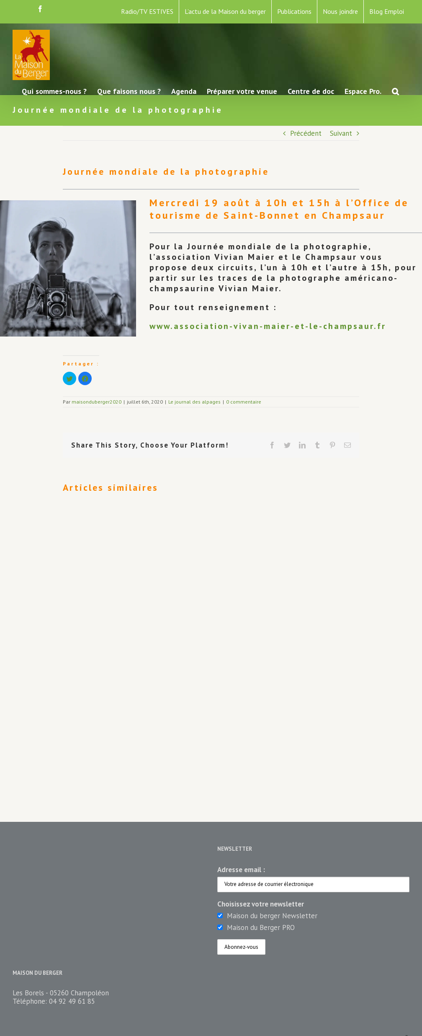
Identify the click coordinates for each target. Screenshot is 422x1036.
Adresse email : (241, 869)
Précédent (306, 133)
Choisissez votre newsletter (260, 904)
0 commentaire (243, 402)
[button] (395, 90)
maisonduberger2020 (96, 402)
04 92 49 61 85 (72, 1001)
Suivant (341, 133)
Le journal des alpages (194, 402)
